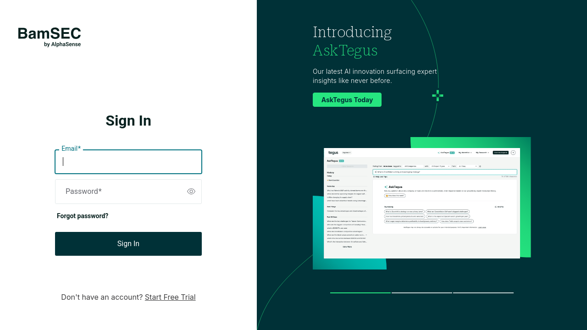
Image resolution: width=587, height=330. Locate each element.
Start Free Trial (170, 297)
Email (71, 149)
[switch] (191, 192)
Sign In (128, 243)
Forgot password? (82, 216)
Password (84, 191)
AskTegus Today (347, 100)
